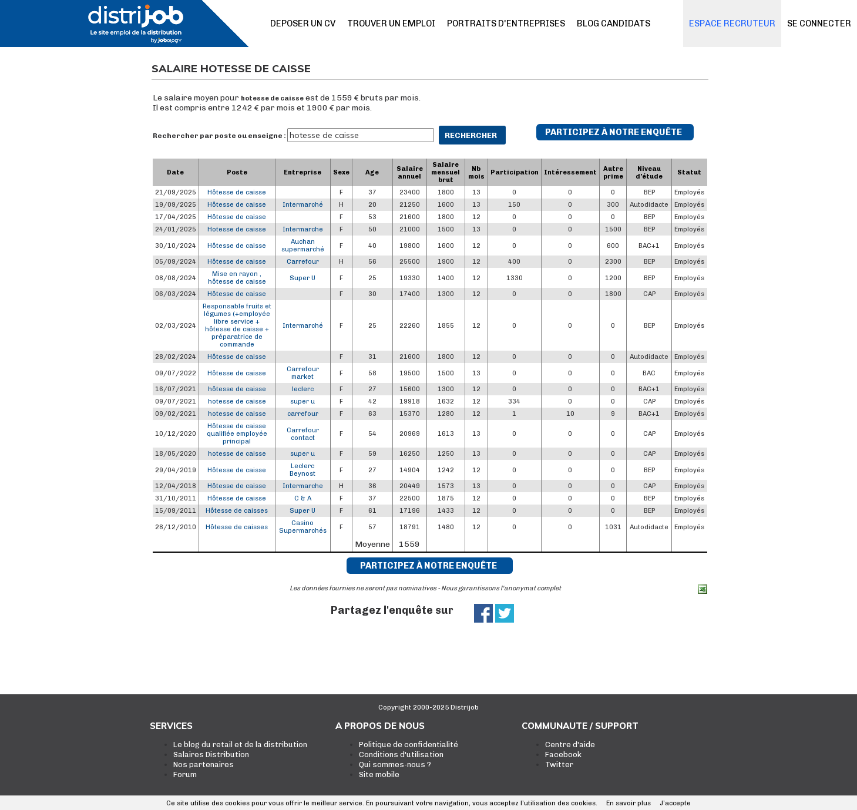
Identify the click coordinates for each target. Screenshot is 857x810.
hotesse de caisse (272, 98)
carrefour (302, 414)
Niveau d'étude (649, 172)
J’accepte (675, 803)
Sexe (341, 172)
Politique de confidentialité (408, 744)
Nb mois (476, 172)
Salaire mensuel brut (445, 172)
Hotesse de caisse (236, 229)
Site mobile (379, 774)
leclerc (303, 389)
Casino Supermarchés (303, 527)
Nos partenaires (203, 764)
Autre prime (613, 172)
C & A (302, 498)
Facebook (563, 754)
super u (302, 401)
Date (175, 172)
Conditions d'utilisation (401, 754)
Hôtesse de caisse (236, 192)
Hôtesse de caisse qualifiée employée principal (237, 433)
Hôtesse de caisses (237, 511)
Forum (185, 774)
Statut (689, 172)
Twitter (559, 764)
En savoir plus (628, 803)
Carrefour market (303, 373)
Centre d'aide (570, 744)
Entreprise (302, 172)
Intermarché (303, 205)
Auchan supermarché (302, 245)
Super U (302, 278)
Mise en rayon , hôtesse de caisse (237, 277)
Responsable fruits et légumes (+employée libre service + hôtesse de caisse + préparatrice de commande (237, 325)
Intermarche (303, 229)
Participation (514, 172)
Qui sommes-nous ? (395, 764)
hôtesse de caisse (237, 389)
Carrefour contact (303, 434)
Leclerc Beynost (302, 470)
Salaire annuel (409, 172)
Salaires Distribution (211, 754)
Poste (237, 172)
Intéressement (570, 172)
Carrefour (303, 261)
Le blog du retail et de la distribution (240, 744)
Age (372, 172)
